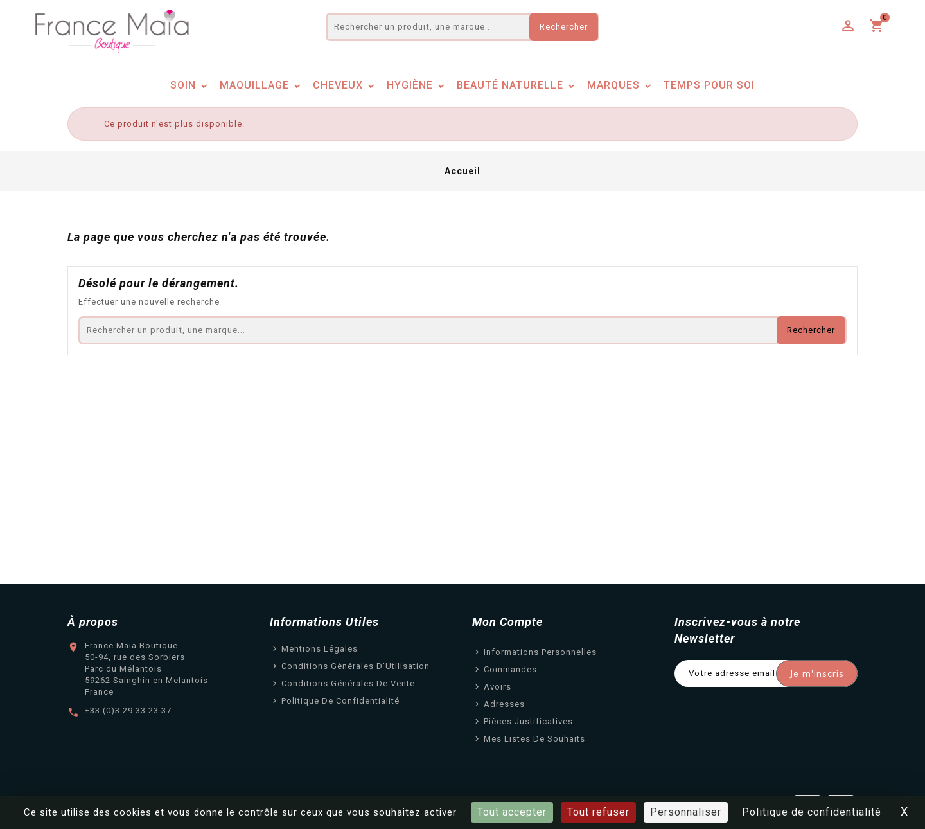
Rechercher (564, 26)
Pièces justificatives (528, 721)
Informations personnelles (540, 652)
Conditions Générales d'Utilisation (355, 666)
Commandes (510, 669)
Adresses (504, 704)
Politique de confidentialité (340, 701)
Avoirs (497, 686)
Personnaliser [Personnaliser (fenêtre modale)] (685, 812)
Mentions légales (319, 649)
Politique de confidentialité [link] (811, 812)
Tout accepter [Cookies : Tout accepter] (512, 812)
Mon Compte (507, 621)
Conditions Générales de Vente (348, 683)
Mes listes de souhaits (534, 739)
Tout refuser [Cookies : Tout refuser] (598, 812)
